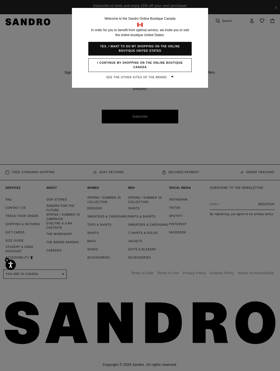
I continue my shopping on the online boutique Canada (140, 65)
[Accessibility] (10, 265)
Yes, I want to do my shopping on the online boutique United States (140, 48)
